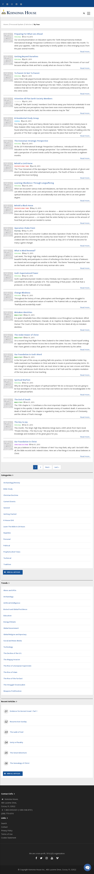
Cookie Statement (8, 837)
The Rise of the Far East (13, 678)
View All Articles (13, 572)
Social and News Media (12, 640)
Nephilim (7, 532)
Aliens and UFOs (9, 590)
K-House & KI (8, 520)
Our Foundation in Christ (25, 441)
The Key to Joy (21, 422)
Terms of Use (7, 834)
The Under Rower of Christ (26, 335)
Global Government (11, 628)
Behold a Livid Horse (23, 163)
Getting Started (9, 514)
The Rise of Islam (10, 672)
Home (5, 24)
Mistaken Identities (23, 312)
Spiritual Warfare (22, 380)
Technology (8, 647)
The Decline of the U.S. (12, 653)
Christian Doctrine (10, 495)
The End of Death (22, 399)
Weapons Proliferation (12, 691)
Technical (7, 558)
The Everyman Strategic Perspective (31, 141)
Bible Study (8, 489)
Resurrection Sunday (18, 722)
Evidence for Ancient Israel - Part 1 (23, 711)
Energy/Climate (9, 621)
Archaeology (8, 596)
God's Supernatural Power (26, 273)
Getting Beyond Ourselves (26, 56)
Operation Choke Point (24, 228)
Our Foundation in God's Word (28, 354)
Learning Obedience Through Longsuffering (34, 183)
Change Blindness (22, 293)
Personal (6, 539)
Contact (4, 827)
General (6, 507)
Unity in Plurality (16, 742)
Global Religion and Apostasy (14, 634)
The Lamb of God (16, 732)
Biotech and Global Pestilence (15, 609)
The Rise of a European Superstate (17, 665)
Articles (29, 24)
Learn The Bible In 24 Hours (14, 526)
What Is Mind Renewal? (24, 250)
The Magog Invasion (11, 659)
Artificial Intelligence (11, 602)
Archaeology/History (11, 482)
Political (6, 545)
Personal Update (17, 24)
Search (4, 823)
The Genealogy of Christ (19, 763)
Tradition (7, 564)
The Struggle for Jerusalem (14, 684)
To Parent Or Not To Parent (27, 73)
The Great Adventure (18, 753)
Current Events (9, 501)
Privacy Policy (6, 830)
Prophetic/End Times (11, 551)
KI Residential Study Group (26, 118)
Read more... (85, 51)
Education (7, 615)
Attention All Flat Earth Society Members (33, 98)
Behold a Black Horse (23, 205)
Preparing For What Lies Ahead (28, 34)
